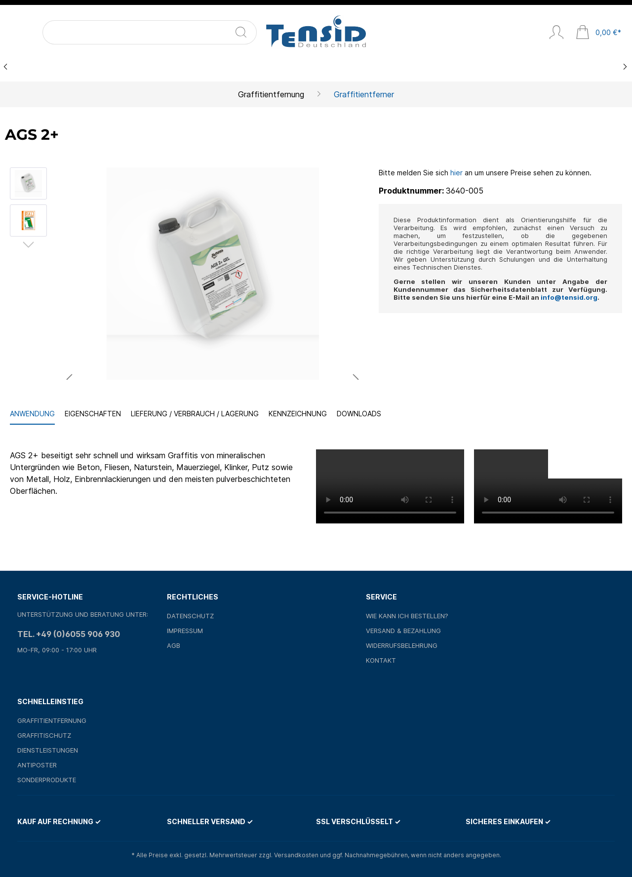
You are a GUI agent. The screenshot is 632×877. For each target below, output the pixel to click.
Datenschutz (190, 616)
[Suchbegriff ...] (79, 32)
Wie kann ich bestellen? (407, 616)
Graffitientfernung (51, 720)
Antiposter (37, 765)
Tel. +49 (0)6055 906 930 (68, 634)
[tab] (32, 414)
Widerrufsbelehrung (401, 645)
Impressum (185, 631)
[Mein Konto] (556, 33)
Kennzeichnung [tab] (298, 413)
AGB (173, 645)
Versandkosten (296, 855)
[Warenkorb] (598, 33)
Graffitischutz (44, 735)
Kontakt (381, 660)
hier (456, 172)
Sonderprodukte (46, 780)
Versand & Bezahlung (403, 631)
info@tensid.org (569, 297)
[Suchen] (129, 32)
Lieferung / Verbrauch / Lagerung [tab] (195, 413)
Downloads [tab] (359, 413)
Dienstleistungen (47, 750)
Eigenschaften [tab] (93, 413)
